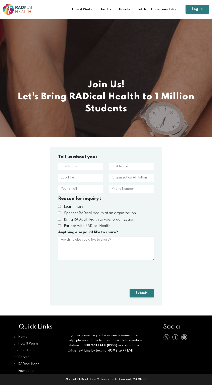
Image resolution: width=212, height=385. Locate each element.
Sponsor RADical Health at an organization (97, 213)
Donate (124, 9)
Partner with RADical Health (84, 226)
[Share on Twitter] (166, 337)
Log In (197, 9)
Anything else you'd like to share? (88, 232)
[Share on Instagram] (184, 337)
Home (22, 337)
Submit (142, 293)
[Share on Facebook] (175, 337)
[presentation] (88, 276)
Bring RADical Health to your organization (96, 219)
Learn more (70, 207)
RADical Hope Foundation (158, 9)
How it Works (82, 9)
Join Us (105, 9)
